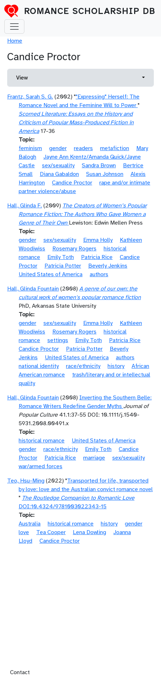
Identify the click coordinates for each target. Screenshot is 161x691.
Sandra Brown (99, 165)
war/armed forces (40, 466)
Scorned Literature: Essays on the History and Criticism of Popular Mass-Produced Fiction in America (76, 122)
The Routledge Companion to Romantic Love (78, 498)
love (24, 532)
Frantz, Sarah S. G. (30, 96)
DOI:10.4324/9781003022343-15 (62, 506)
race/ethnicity (83, 366)
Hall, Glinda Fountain (33, 288)
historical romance (42, 440)
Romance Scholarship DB (89, 11)
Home (14, 40)
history (116, 366)
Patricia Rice (97, 257)
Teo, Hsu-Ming (25, 480)
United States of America (50, 274)
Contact (20, 672)
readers (83, 148)
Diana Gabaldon (59, 174)
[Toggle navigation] (14, 26)
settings (57, 340)
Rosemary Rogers (74, 248)
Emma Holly (98, 240)
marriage (94, 457)
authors (99, 274)
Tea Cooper (51, 532)
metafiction (114, 148)
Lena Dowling (89, 532)
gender (58, 148)
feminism (30, 148)
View (22, 77)
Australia (30, 523)
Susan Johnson (104, 174)
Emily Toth (60, 257)
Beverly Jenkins (107, 265)
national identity (39, 366)
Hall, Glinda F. (24, 205)
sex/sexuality (58, 165)
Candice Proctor (72, 182)
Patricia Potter (62, 265)
